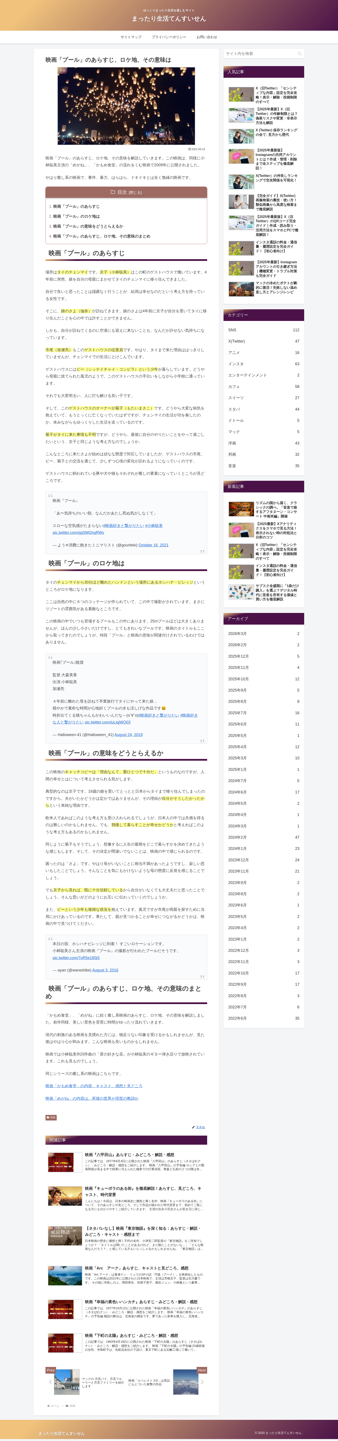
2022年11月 (263, 961)
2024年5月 (263, 803)
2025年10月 (263, 679)
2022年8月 (263, 995)
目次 (122, 192)
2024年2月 (263, 837)
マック (263, 431)
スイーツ (263, 397)
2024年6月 (263, 792)
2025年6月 (263, 724)
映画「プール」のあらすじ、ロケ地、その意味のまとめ (101, 237)
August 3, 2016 (105, 971)
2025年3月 (263, 758)
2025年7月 (263, 712)
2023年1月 (263, 939)
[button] (300, 53)
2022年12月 (263, 950)
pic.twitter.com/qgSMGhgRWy (78, 533)
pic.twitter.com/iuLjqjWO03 (107, 723)
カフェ (263, 386)
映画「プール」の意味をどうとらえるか (88, 227)
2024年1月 (263, 848)
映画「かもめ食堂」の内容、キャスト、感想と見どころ (93, 1087)
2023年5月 (263, 916)
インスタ (263, 363)
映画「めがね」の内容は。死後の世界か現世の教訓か (92, 1099)
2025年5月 (263, 735)
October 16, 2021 (154, 546)
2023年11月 (263, 871)
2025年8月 (263, 701)
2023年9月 (263, 882)
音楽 (263, 465)
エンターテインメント (263, 375)
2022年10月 (263, 973)
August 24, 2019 (128, 735)
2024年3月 (263, 826)
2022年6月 (263, 1018)
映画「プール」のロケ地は (76, 217)
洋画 (263, 443)
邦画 (51, 1118)
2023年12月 (263, 860)
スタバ (263, 409)
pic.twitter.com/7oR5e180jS (76, 958)
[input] (264, 53)
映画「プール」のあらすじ (76, 207)
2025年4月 (263, 746)
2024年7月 (263, 780)
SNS (263, 330)
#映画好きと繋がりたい (123, 526)
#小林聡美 (154, 526)
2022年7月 (263, 1007)
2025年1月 (263, 769)
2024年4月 (263, 814)
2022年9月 (263, 984)
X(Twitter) (263, 341)
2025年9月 (263, 690)
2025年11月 (263, 667)
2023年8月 (263, 893)
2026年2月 (263, 644)
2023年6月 (263, 905)
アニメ (263, 352)
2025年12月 (263, 656)
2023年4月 (263, 927)
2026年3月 (263, 633)
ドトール (263, 420)
